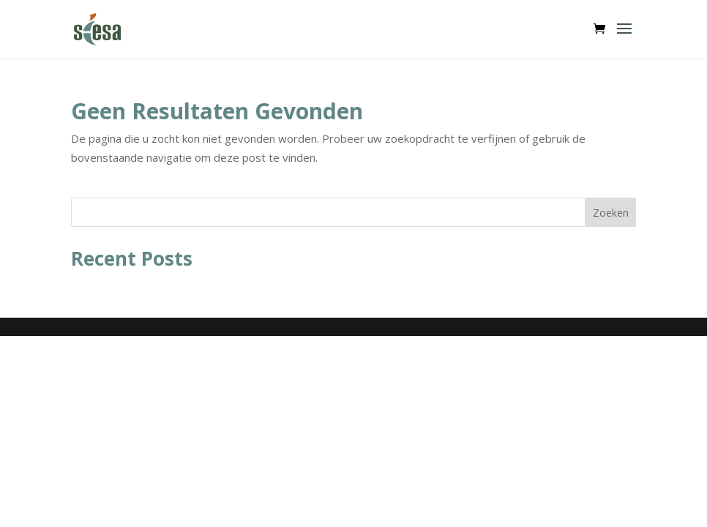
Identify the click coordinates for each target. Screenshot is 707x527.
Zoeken (611, 213)
